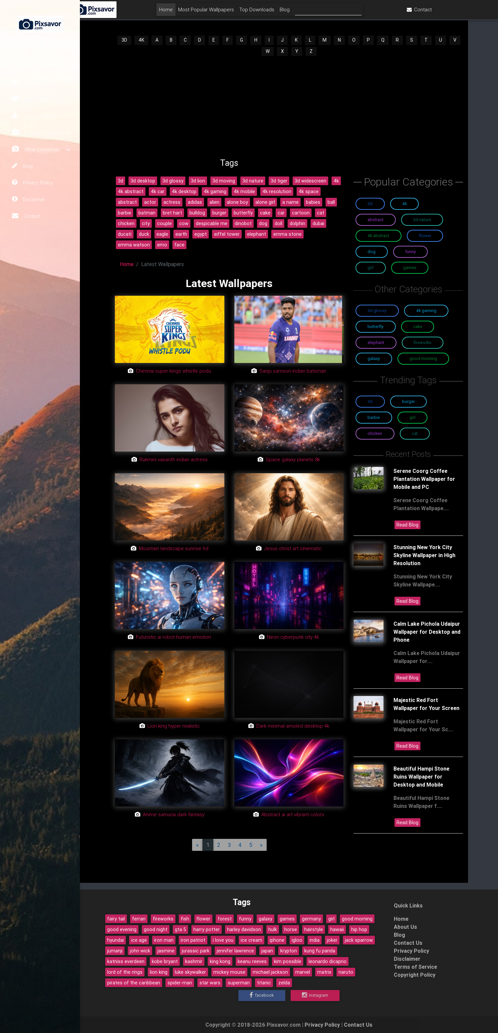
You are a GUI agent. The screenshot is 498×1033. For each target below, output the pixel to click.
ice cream (251, 940)
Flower (425, 235)
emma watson (134, 245)
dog (263, 223)
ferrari (138, 919)
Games (409, 267)
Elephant (376, 342)
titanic (264, 983)
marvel (302, 972)
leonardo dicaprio (328, 961)
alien (214, 202)
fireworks (163, 919)
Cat (415, 433)
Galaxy (374, 358)
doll (278, 223)
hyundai (115, 940)
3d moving (223, 181)
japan (267, 951)
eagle (162, 234)
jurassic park (195, 951)
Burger (408, 401)
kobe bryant (165, 961)
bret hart (172, 213)
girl (331, 919)
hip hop (359, 929)
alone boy (237, 202)
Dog (371, 251)
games (287, 919)
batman (146, 213)
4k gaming (215, 191)
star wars (209, 983)
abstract (127, 202)
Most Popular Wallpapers (245, 12)
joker (332, 940)
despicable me (211, 223)
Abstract (375, 219)
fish (185, 919)
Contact (26, 215)
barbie (124, 213)
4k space (309, 191)
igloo (297, 940)
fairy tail (116, 919)
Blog (22, 166)
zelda (284, 983)
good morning (357, 919)
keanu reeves (252, 961)
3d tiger (279, 181)
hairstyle (313, 929)
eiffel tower (227, 234)
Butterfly (375, 326)
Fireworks (422, 342)
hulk (272, 929)
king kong (220, 961)
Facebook (262, 995)
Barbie (374, 417)
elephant (256, 234)
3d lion (198, 181)
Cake (417, 326)
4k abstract (130, 191)
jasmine (165, 951)
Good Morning (423, 358)
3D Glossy (377, 310)
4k (336, 181)
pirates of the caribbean (133, 983)
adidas (195, 202)
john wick (140, 951)
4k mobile (244, 191)
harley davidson (244, 929)
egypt (200, 234)
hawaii (337, 929)
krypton (288, 951)
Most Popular (32, 99)
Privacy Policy (32, 182)
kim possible (287, 961)
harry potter (206, 929)
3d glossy (172, 181)
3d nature (252, 181)
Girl (371, 267)
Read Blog (407, 525)
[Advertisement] (289, 107)
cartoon (301, 213)
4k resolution (276, 191)
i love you (223, 940)
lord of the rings (124, 972)
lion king (158, 972)
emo (162, 245)
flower (203, 919)
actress (171, 202)
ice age (139, 940)
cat (320, 213)
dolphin (297, 223)
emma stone (287, 234)
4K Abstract (378, 235)
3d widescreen (310, 181)
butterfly (243, 213)
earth (181, 234)
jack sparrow (359, 940)
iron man (163, 940)
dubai (318, 223)
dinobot (243, 223)
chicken (126, 223)
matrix (324, 972)
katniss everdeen (125, 961)
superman (239, 983)
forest (225, 919)
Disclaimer (28, 199)
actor (150, 202)
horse (290, 929)
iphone (277, 940)
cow (183, 223)
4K (141, 40)
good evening (121, 929)
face (179, 245)
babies (313, 202)
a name (290, 202)
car (281, 213)
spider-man (179, 983)
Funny (410, 251)
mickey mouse (229, 972)
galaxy (265, 919)
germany (311, 919)
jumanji (115, 951)
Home (24, 82)
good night (155, 929)
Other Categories (41, 149)
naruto (346, 972)
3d (120, 181)
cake (265, 213)
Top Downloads (34, 116)
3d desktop (142, 181)
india (315, 940)
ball (331, 202)
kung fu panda (319, 951)
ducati (124, 234)
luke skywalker (190, 972)
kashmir (193, 961)
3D (124, 40)
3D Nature (422, 219)
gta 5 (180, 929)
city (146, 223)
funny (245, 919)
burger (219, 213)
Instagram (315, 995)
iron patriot (193, 940)
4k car (157, 191)
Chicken (375, 433)
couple (164, 223)
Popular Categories (41, 132)
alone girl (265, 202)
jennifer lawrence (235, 951)
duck (144, 234)
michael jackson (270, 972)
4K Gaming (426, 310)
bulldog (197, 213)
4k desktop (184, 191)
